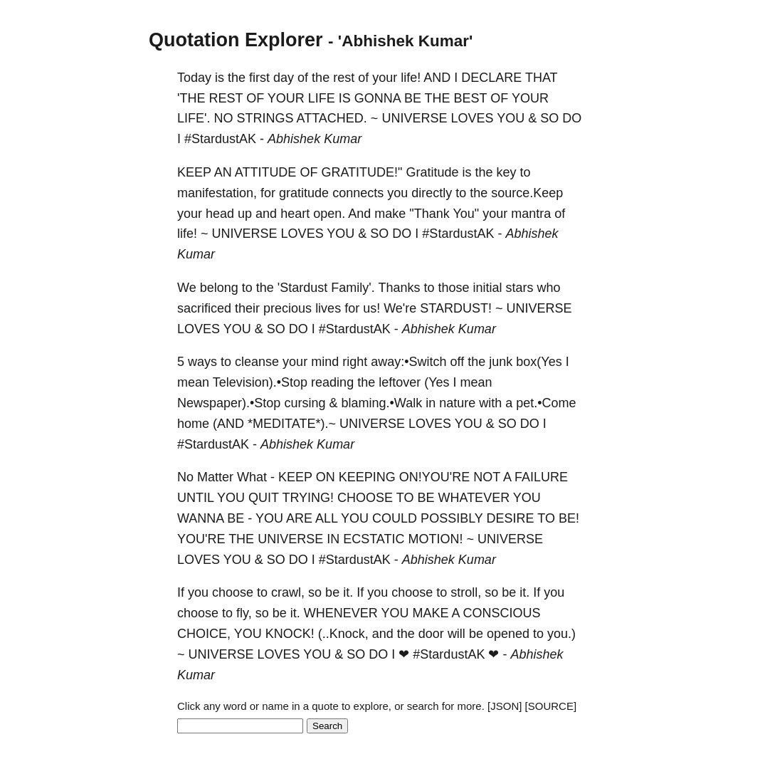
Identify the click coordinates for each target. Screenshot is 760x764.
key (507, 172)
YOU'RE (201, 539)
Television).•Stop (260, 382)
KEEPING (367, 477)
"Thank (429, 213)
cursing (304, 403)
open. (329, 213)
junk (500, 362)
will (456, 634)
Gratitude (432, 172)
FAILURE (541, 477)
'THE (191, 98)
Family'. (352, 288)
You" (466, 213)
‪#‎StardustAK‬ (220, 139)
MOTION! (435, 539)
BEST (470, 98)
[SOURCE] (551, 706)
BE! (569, 518)
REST (226, 98)
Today (194, 77)
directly (431, 193)
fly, (244, 613)
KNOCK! (290, 634)
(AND (228, 424)
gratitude (304, 193)
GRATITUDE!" (361, 172)
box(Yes (538, 362)
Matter (215, 477)
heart (295, 213)
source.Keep (527, 193)
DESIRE (510, 518)
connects (358, 193)
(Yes (436, 382)
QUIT (263, 498)
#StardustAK (449, 654)
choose (232, 592)
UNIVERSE (414, 118)
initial (487, 288)
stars (520, 288)
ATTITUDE (266, 172)
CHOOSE (365, 498)
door (431, 634)
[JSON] (504, 706)
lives (328, 308)
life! (411, 77)
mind (325, 362)
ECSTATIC (373, 539)
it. (348, 592)
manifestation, (217, 193)
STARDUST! (456, 308)
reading (332, 382)
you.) (561, 634)
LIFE (321, 98)
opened (508, 634)
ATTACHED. (332, 118)
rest (343, 77)
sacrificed (204, 308)
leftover (400, 382)
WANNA (200, 518)
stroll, (465, 592)
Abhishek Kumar (314, 139)
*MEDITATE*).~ (292, 424)
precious (287, 308)
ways (202, 362)
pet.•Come (546, 403)
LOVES (471, 118)
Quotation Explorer (236, 40)
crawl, (288, 592)
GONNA (377, 98)
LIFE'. (193, 118)
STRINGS (264, 118)
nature (457, 403)
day (283, 77)
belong (219, 288)
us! (371, 308)
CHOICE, (204, 634)
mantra (531, 213)
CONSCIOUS (502, 613)
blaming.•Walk (381, 403)
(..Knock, (343, 634)
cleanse (257, 362)
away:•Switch (408, 362)
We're (400, 308)
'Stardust (302, 288)
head (220, 213)
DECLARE (491, 77)
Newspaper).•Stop (228, 403)
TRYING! (308, 498)
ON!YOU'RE (434, 477)
